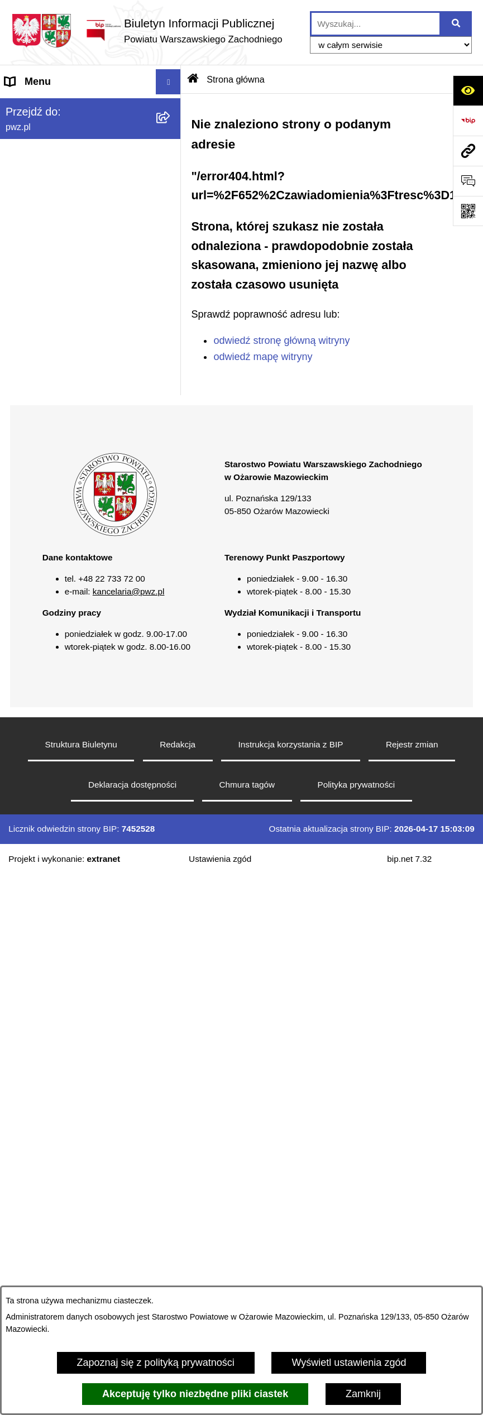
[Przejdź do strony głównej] (147, 30)
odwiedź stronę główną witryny (281, 340)
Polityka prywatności (356, 784)
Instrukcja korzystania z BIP (290, 744)
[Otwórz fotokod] (468, 211)
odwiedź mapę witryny (262, 356)
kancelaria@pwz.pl (129, 591)
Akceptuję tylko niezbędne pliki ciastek (195, 1393)
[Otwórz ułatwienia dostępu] (468, 90)
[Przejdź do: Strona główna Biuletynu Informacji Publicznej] (193, 79)
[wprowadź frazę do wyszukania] (375, 23)
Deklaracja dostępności (132, 784)
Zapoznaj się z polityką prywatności (156, 1362)
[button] (115, 533)
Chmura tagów (247, 784)
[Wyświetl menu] (168, 81)
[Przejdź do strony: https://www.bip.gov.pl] (468, 120)
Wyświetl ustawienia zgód (348, 1362)
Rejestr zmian (412, 744)
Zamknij (363, 1393)
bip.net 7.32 (409, 859)
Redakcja (177, 744)
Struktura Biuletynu (81, 744)
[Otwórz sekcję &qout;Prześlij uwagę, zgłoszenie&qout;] (468, 181)
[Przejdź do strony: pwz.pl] (468, 151)
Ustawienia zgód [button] (220, 859)
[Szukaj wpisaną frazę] (456, 23)
